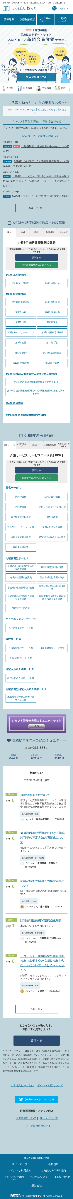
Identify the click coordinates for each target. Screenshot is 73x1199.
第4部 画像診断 (52, 312)
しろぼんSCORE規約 (53, 1170)
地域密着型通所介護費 (21, 577)
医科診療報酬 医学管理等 (33, 933)
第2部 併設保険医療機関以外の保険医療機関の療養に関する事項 (35, 392)
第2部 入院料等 (52, 283)
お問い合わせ (62, 1176)
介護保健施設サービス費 (52, 648)
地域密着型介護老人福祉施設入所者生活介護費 (52, 598)
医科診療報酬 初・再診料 (33, 858)
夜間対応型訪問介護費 (52, 567)
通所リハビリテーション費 (20, 527)
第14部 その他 (52, 363)
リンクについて (49, 1118)
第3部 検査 (20, 312)
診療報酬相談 (27, 19)
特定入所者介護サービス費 (20, 678)
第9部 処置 (20, 342)
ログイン (60, 8)
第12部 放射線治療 (52, 352)
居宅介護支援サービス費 (21, 628)
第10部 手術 (52, 342)
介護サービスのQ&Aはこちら (36, 477)
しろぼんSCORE (45, 19)
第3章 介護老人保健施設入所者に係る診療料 (31, 373)
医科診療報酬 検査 (30, 814)
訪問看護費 (20, 507)
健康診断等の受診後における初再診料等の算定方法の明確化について (42, 837)
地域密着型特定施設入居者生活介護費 (20, 598)
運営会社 (36, 1185)
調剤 (36, 232)
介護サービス (9, 445)
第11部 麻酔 (21, 352)
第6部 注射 (52, 322)
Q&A (63, 19)
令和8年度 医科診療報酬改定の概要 (26, 414)
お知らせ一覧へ (36, 208)
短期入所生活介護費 (52, 527)
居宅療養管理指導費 (21, 517)
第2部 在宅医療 (52, 302)
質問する (36, 257)
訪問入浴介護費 (52, 496)
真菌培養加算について (35, 795)
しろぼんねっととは (22, 1085)
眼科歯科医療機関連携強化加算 (41, 920)
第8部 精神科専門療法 (52, 332)
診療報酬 (9, 19)
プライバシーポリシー (14, 1178)
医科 (9, 232)
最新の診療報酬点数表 (37, 1157)
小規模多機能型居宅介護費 (20, 587)
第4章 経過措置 (14, 403)
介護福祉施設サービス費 (21, 648)
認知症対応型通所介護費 (52, 577)
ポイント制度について (50, 1085)
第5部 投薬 (20, 322)
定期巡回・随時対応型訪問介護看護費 (20, 567)
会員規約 (53, 1164)
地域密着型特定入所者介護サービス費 (20, 698)
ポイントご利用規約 (19, 1170)
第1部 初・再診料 (20, 283)
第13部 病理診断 (21, 363)
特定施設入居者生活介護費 (52, 537)
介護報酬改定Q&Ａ (63, 445)
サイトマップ (19, 1164)
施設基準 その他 (29, 901)
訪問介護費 (20, 496)
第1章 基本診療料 (16, 274)
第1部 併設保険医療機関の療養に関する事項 (36, 382)
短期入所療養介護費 (21, 537)
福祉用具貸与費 (20, 547)
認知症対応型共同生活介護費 (52, 587)
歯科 (23, 232)
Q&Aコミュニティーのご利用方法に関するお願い (40, 195)
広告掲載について (26, 1118)
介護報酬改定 (50, 445)
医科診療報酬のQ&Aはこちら (36, 265)
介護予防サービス (23, 445)
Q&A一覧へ (36, 1009)
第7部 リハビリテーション (21, 332)
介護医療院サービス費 (21, 658)
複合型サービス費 (21, 608)
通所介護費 (52, 517)
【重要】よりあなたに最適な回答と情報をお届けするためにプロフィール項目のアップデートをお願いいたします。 (36, 181)
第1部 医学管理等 (20, 302)
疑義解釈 (64, 232)
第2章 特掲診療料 (16, 294)
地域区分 (36, 445)
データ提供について (36, 1125)
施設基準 (50, 232)
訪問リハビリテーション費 (52, 507)
